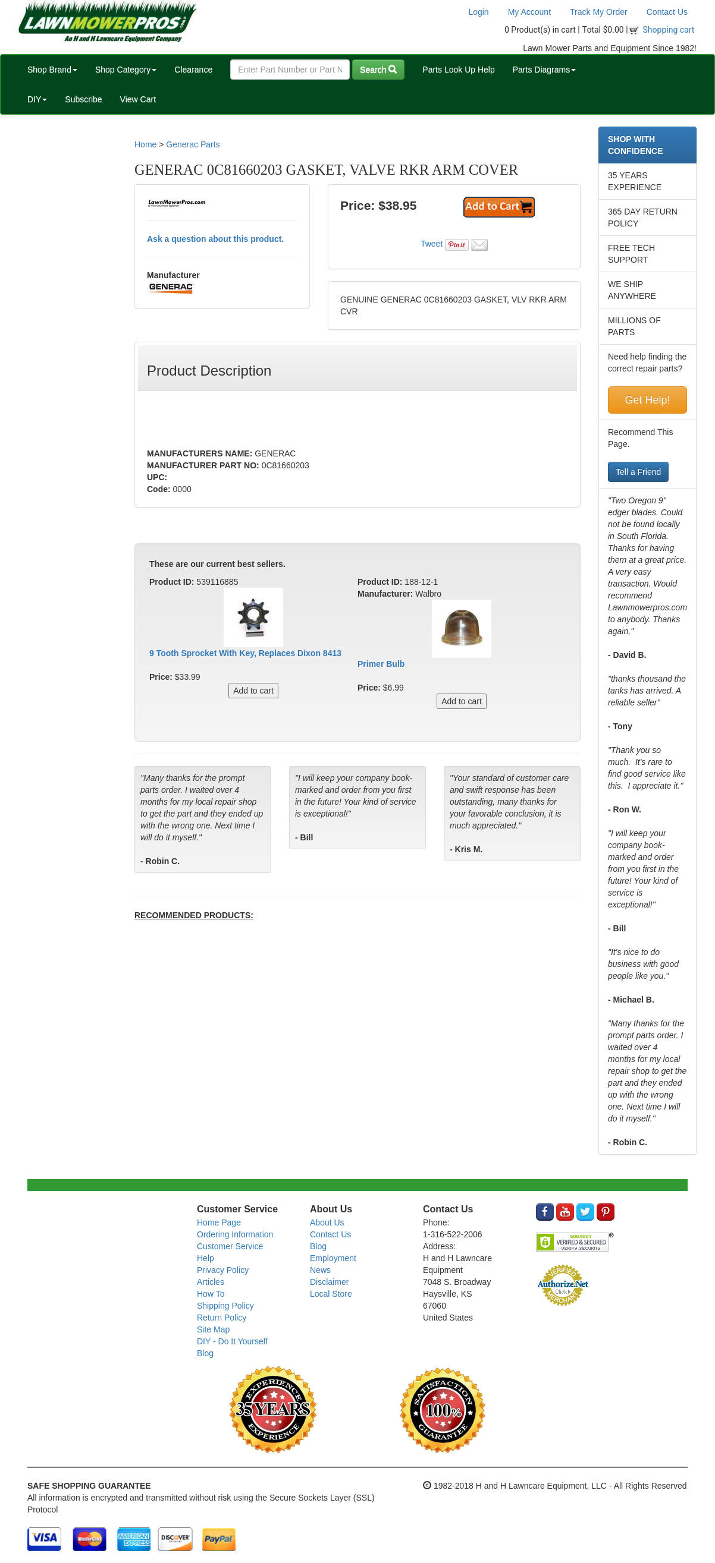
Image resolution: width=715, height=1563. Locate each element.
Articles (210, 1282)
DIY (37, 99)
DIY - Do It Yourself (232, 1341)
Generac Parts (192, 144)
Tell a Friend (638, 472)
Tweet (432, 243)
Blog (205, 1353)
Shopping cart (669, 29)
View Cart (138, 99)
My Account (529, 12)
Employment (333, 1258)
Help (205, 1258)
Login (478, 12)
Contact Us (667, 12)
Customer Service (230, 1246)
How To (210, 1294)
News (320, 1270)
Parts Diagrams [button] (544, 69)
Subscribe (83, 99)
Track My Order (599, 12)
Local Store (331, 1294)
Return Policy (221, 1317)
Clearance (193, 69)
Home (145, 144)
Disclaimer (329, 1282)
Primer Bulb (381, 664)
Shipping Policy (225, 1305)
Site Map (213, 1329)
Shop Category (125, 69)
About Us (327, 1222)
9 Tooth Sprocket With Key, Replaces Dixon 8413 (245, 653)
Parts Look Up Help (458, 69)
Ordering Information (235, 1234)
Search (378, 69)
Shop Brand (52, 69)
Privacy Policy (223, 1270)
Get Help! (647, 400)
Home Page (219, 1222)
